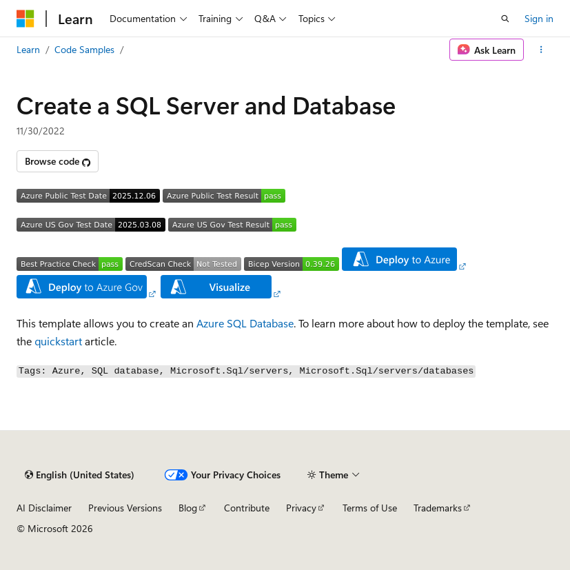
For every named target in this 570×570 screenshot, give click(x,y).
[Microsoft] (25, 19)
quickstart (58, 341)
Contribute (246, 507)
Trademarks (438, 507)
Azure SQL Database (245, 323)
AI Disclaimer (44, 507)
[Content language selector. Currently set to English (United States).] (80, 475)
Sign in (539, 18)
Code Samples (84, 49)
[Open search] (505, 18)
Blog (188, 507)
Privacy (301, 507)
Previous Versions (125, 507)
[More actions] (541, 50)
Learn (28, 49)
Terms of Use (370, 507)
